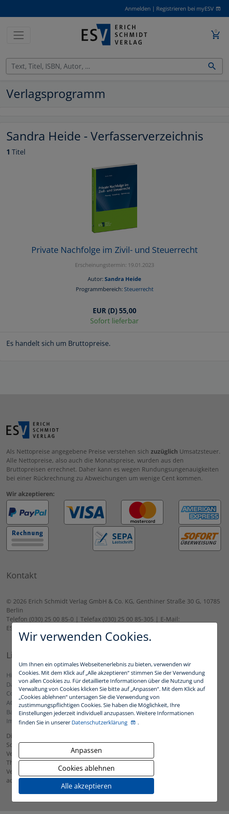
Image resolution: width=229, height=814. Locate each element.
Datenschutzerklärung (100, 722)
